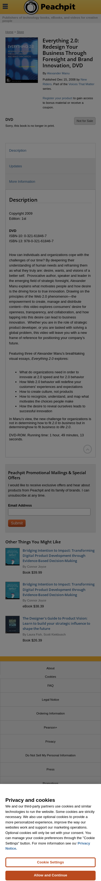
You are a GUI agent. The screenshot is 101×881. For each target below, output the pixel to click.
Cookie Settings (50, 864)
